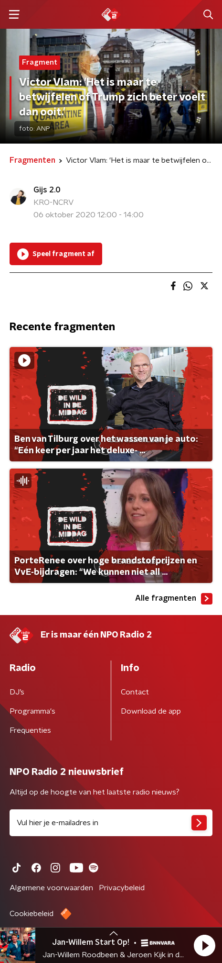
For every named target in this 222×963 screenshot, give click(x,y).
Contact (135, 692)
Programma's (32, 711)
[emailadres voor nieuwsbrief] (111, 822)
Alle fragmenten (173, 599)
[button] (204, 945)
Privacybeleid (122, 888)
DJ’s (17, 692)
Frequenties (30, 730)
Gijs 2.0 (47, 190)
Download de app (151, 711)
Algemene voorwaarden (51, 888)
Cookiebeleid (31, 914)
